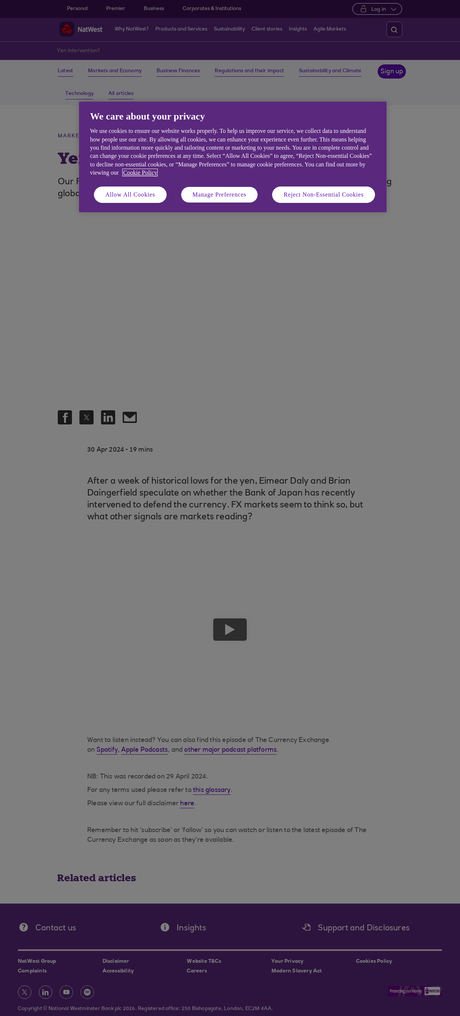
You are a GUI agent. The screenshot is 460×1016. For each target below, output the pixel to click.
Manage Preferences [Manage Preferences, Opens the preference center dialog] (219, 194)
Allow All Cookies (130, 194)
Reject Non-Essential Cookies (323, 194)
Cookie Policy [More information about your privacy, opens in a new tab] (140, 172)
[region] (233, 157)
